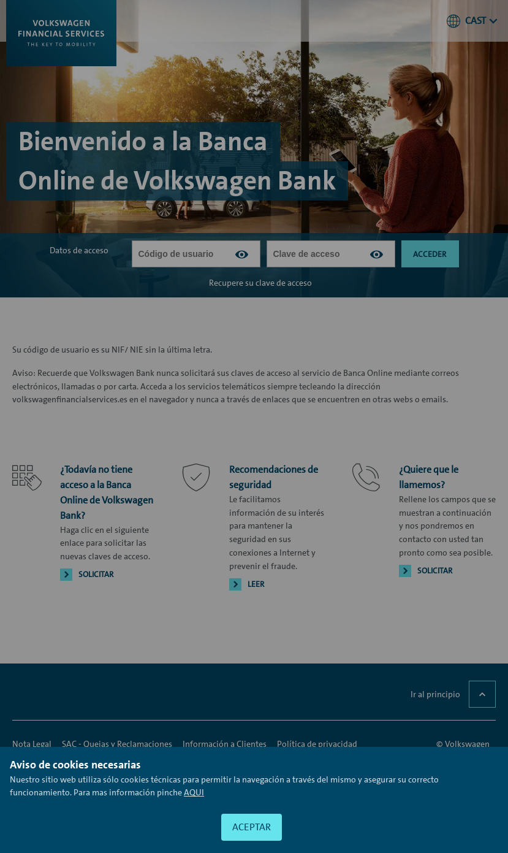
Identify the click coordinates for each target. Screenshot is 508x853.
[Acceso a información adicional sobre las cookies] (194, 792)
